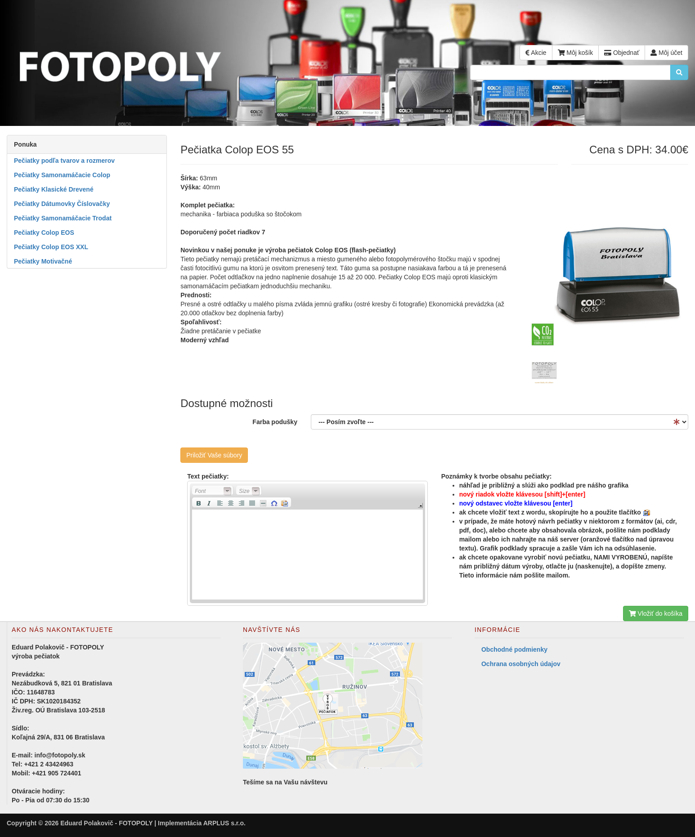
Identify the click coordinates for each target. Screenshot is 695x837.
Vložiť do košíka (655, 613)
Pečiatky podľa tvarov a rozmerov (64, 160)
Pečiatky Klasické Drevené (54, 189)
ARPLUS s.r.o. (224, 823)
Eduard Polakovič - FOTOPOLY (106, 823)
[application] (307, 543)
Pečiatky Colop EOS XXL (51, 247)
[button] (212, 490)
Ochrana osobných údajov (520, 663)
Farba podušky (274, 421)
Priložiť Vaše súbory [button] (214, 455)
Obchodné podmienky (514, 649)
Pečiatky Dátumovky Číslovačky (62, 203)
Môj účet (666, 52)
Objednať (621, 52)
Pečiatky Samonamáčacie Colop (62, 175)
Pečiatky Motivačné (43, 261)
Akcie (535, 52)
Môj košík (575, 52)
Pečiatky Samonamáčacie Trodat (63, 218)
